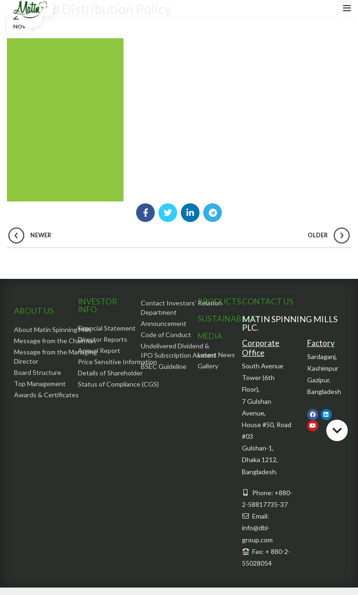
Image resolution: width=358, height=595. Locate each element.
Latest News (216, 355)
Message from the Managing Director (55, 356)
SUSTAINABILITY (229, 319)
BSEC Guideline (163, 366)
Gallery (208, 366)
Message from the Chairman (55, 341)
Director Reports (102, 339)
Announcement (163, 323)
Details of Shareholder (110, 373)
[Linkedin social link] (190, 212)
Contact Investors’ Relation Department (181, 307)
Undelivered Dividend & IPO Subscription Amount (178, 350)
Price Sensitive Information (117, 362)
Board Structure (37, 372)
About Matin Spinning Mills (53, 329)
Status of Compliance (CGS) (118, 384)
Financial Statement (107, 328)
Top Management (40, 383)
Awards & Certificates (46, 395)
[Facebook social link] (145, 212)
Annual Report (99, 350)
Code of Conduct (166, 335)
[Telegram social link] (212, 212)
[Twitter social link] (167, 212)
